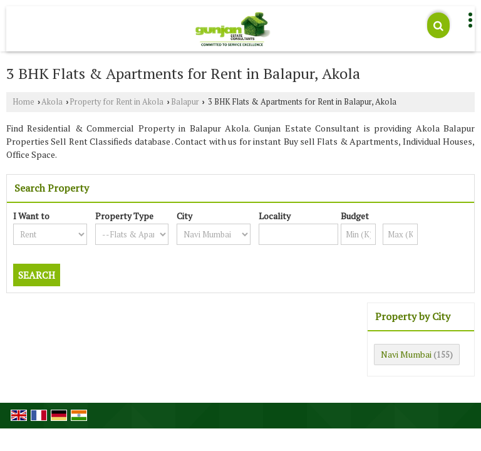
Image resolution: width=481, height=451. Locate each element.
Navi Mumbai (406, 354)
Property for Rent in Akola (116, 101)
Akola (52, 101)
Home (23, 101)
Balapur (185, 101)
